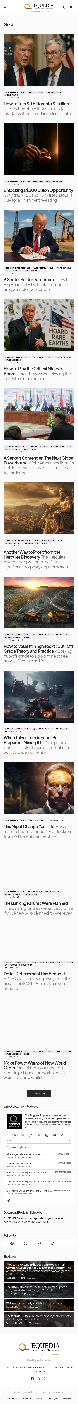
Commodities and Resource (17, 268)
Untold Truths (11, 95)
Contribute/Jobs (63, 1367)
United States (11, 965)
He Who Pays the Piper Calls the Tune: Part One (31, 1181)
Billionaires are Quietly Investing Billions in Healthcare (34, 1190)
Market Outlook (35, 92)
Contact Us (39, 1371)
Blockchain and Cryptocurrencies (21, 446)
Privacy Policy (43, 1367)
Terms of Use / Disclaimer (19, 1367)
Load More (39, 1093)
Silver (44, 543)
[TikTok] (52, 1243)
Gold (23, 92)
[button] (5, 7)
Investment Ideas (35, 182)
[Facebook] (12, 1243)
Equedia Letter (11, 92)
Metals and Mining (54, 92)
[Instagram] (39, 1243)
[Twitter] (25, 1243)
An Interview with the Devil (20, 1163)
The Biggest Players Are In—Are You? (26, 1154)
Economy (44, 446)
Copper (36, 540)
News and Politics (65, 962)
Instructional (62, 635)
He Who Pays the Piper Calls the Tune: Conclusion (32, 1172)
